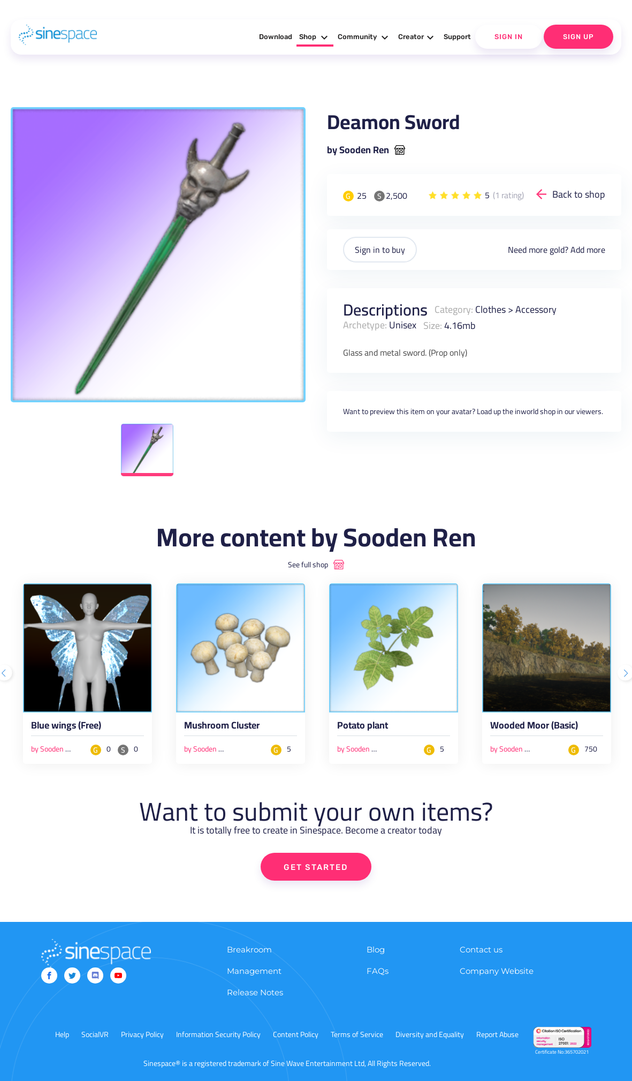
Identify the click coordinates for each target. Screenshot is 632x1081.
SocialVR (95, 1034)
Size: (432, 325)
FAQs (378, 971)
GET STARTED (316, 867)
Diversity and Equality (429, 1034)
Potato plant (362, 727)
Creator (417, 37)
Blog (376, 949)
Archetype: (365, 325)
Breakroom (249, 949)
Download (275, 37)
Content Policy (295, 1034)
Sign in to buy (380, 250)
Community (364, 37)
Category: (454, 309)
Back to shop (578, 194)
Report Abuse (497, 1034)
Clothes (490, 309)
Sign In (508, 37)
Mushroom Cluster (222, 727)
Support (457, 37)
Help (62, 1034)
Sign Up (578, 37)
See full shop (308, 565)
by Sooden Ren (358, 150)
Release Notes (255, 992)
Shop (315, 37)
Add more (587, 250)
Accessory (536, 309)
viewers (588, 411)
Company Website (497, 971)
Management (254, 971)
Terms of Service (357, 1034)
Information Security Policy (218, 1034)
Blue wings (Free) (66, 727)
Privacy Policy (142, 1034)
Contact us (481, 949)
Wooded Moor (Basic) (534, 727)
